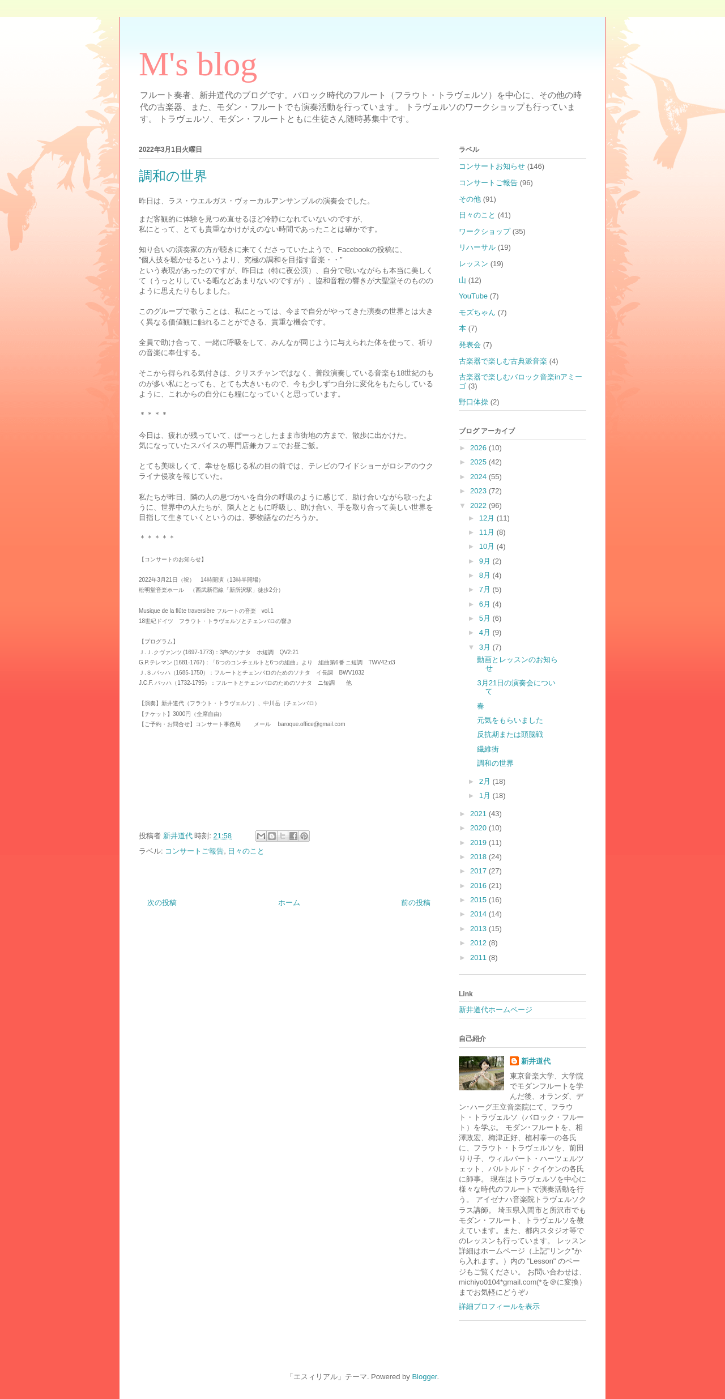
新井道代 (536, 1061)
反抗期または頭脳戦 (510, 734)
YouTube (473, 296)
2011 (479, 957)
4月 (486, 632)
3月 (486, 647)
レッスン (473, 263)
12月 (488, 518)
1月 (486, 795)
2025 (479, 462)
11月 (488, 532)
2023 (479, 491)
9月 (486, 561)
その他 (470, 199)
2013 (479, 928)
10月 (488, 546)
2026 (479, 447)
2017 (479, 871)
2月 (486, 781)
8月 (486, 575)
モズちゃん (477, 312)
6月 (486, 604)
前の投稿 (415, 902)
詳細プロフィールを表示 (499, 1306)
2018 (479, 856)
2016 (479, 885)
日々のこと (246, 851)
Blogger (424, 1376)
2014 (479, 914)
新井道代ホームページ (495, 1009)
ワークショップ (484, 231)
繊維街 (488, 749)
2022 (479, 505)
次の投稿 (162, 902)
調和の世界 (495, 763)
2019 (479, 842)
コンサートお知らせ (492, 166)
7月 (486, 589)
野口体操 (473, 402)
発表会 (470, 344)
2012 (479, 943)
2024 (479, 476)
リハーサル (477, 247)
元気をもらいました (510, 720)
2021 (479, 813)
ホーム (289, 902)
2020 (479, 828)
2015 (479, 899)
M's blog (198, 64)
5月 (486, 618)
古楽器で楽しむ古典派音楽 (503, 361)
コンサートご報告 (194, 851)
